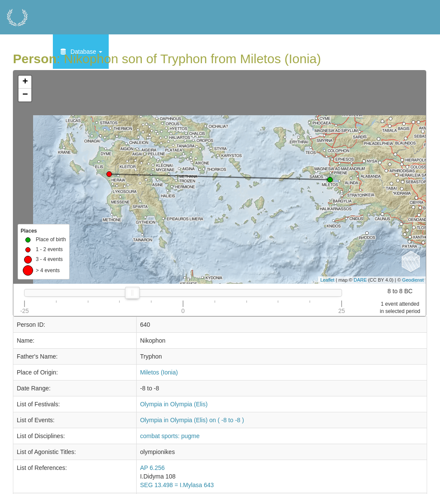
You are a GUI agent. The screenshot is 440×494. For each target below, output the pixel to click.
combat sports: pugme (170, 436)
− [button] (25, 95)
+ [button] (25, 82)
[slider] (132, 293)
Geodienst (413, 279)
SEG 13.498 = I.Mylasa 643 (177, 485)
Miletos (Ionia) (159, 372)
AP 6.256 (152, 467)
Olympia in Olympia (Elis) (174, 404)
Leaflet (327, 279)
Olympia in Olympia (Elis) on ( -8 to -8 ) (192, 420)
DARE (360, 279)
